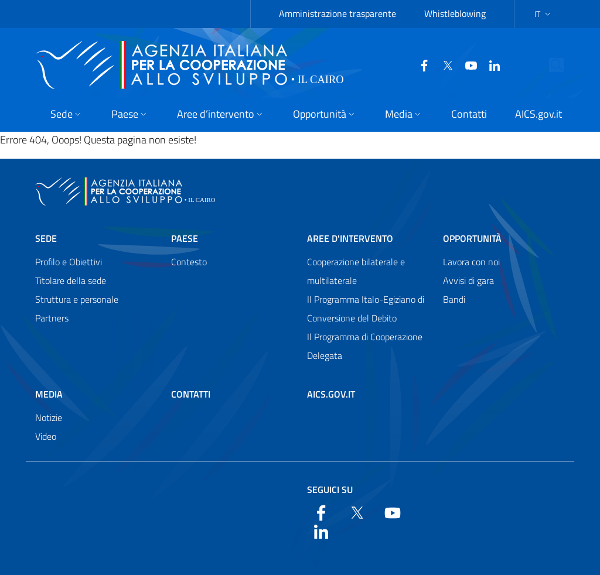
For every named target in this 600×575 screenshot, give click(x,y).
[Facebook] (414, 64)
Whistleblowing (455, 13)
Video (45, 436)
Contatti (190, 394)
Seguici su (330, 489)
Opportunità (472, 238)
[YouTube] (461, 64)
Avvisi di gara (468, 280)
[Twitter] (437, 64)
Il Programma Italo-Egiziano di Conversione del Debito (365, 308)
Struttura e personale (76, 299)
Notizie (48, 417)
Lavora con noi (471, 262)
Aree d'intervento (350, 238)
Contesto (189, 262)
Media (49, 394)
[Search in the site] (567, 65)
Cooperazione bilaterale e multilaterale (356, 271)
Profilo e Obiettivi (68, 262)
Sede (46, 238)
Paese (184, 238)
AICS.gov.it (331, 394)
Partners (52, 318)
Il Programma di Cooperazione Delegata (364, 346)
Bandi (454, 299)
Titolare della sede (70, 280)
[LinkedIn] (484, 64)
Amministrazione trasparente (337, 13)
